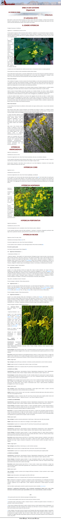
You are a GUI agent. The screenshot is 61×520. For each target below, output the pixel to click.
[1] (19, 34)
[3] (20, 239)
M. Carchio (18, 288)
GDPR (22, 518)
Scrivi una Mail (31, 518)
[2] (38, 177)
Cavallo (15, 318)
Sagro (29, 289)
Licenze (37, 518)
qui (41, 486)
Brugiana (49, 271)
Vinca (17, 324)
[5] (26, 249)
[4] (42, 244)
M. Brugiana (29, 260)
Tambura (17, 289)
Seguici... (26, 518)
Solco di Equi (47, 287)
